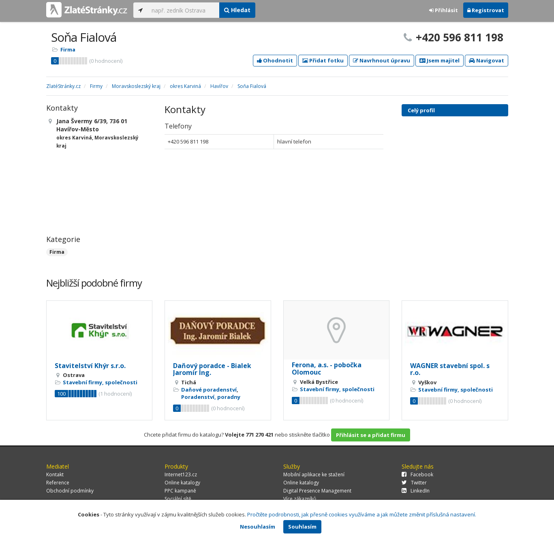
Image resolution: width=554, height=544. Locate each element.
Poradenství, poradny (210, 397)
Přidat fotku (323, 60)
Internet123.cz (181, 474)
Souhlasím (302, 526)
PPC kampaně (180, 490)
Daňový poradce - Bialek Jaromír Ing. (212, 369)
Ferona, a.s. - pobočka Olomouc (326, 368)
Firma (67, 49)
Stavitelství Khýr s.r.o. (90, 365)
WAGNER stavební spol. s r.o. (450, 369)
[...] (183, 10)
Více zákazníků (299, 498)
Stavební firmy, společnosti (100, 382)
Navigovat (486, 60)
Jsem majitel (439, 60)
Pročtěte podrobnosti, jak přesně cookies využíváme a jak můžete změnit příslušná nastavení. (361, 514)
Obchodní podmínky (70, 490)
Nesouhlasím (257, 526)
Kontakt (55, 474)
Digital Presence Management (317, 490)
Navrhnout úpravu (381, 60)
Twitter (414, 482)
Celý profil (421, 110)
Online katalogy (182, 482)
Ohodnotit (275, 60)
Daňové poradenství (209, 389)
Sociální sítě (178, 498)
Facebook (417, 474)
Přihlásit (443, 10)
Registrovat (485, 10)
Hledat (237, 10)
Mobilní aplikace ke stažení (313, 474)
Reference (57, 482)
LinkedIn (416, 490)
